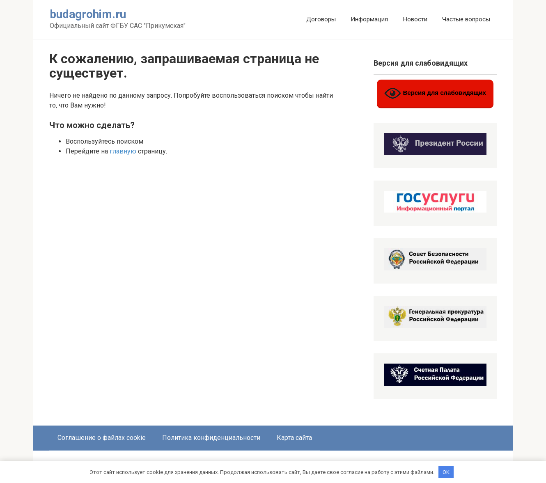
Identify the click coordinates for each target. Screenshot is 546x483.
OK (446, 472)
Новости (415, 19)
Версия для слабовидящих (435, 93)
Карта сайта (294, 438)
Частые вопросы (466, 19)
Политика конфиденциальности (211, 438)
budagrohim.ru (88, 14)
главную (123, 151)
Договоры (321, 19)
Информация (369, 19)
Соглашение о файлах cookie (101, 438)
